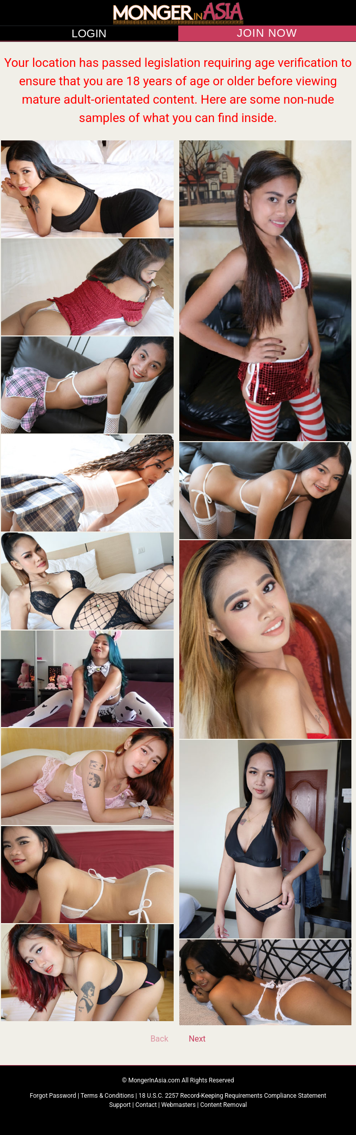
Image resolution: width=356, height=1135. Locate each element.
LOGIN (89, 33)
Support (120, 1104)
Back (159, 1039)
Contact (146, 1104)
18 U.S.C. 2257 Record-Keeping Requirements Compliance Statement (232, 1095)
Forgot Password (54, 1095)
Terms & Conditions (108, 1095)
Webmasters (178, 1104)
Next (197, 1039)
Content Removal (223, 1104)
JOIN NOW (267, 33)
